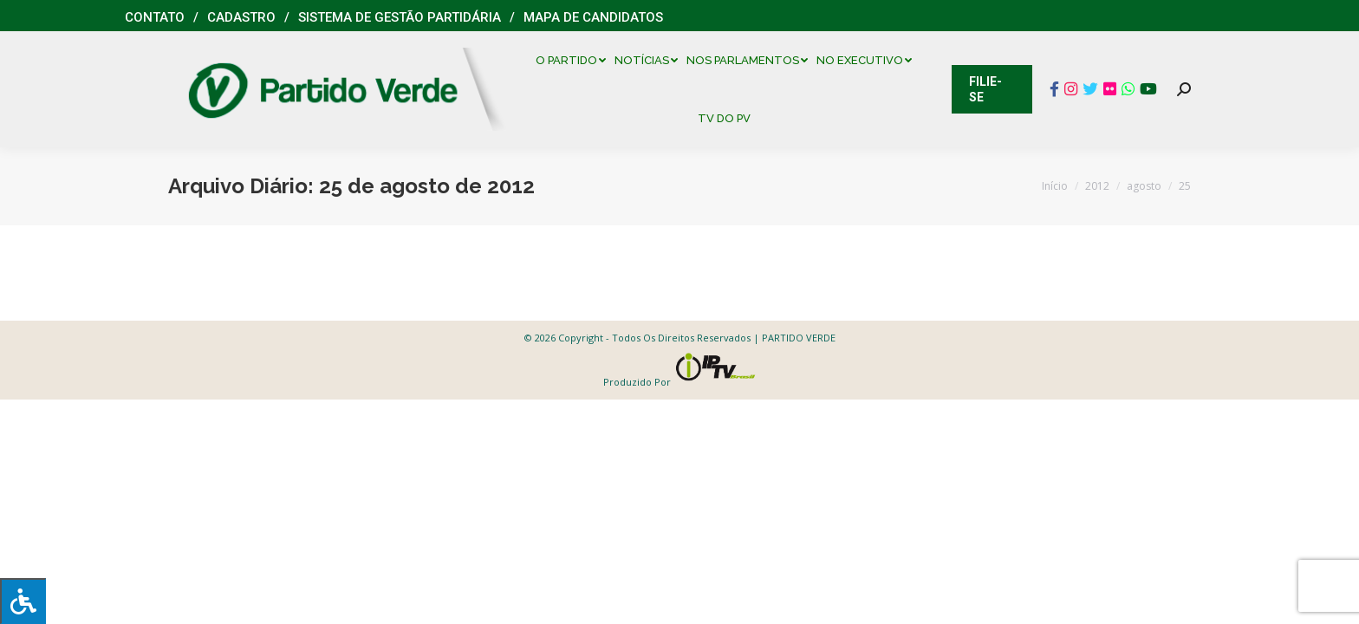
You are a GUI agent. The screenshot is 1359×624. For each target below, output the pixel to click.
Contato (155, 17)
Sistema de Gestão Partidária (399, 17)
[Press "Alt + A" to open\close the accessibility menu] (23, 601)
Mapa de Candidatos (593, 17)
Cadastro (241, 17)
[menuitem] (575, 60)
